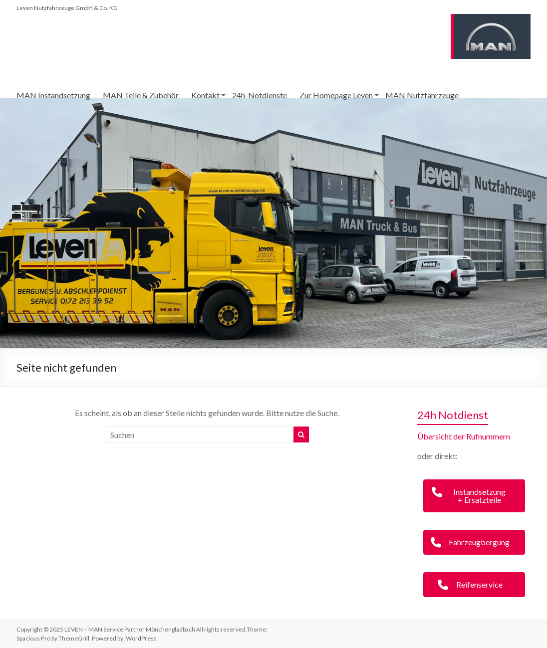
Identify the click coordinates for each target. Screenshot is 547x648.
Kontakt (205, 95)
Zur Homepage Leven (336, 95)
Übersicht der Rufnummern (463, 436)
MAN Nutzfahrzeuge (422, 95)
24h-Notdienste (259, 95)
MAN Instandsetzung (53, 95)
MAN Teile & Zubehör (141, 95)
